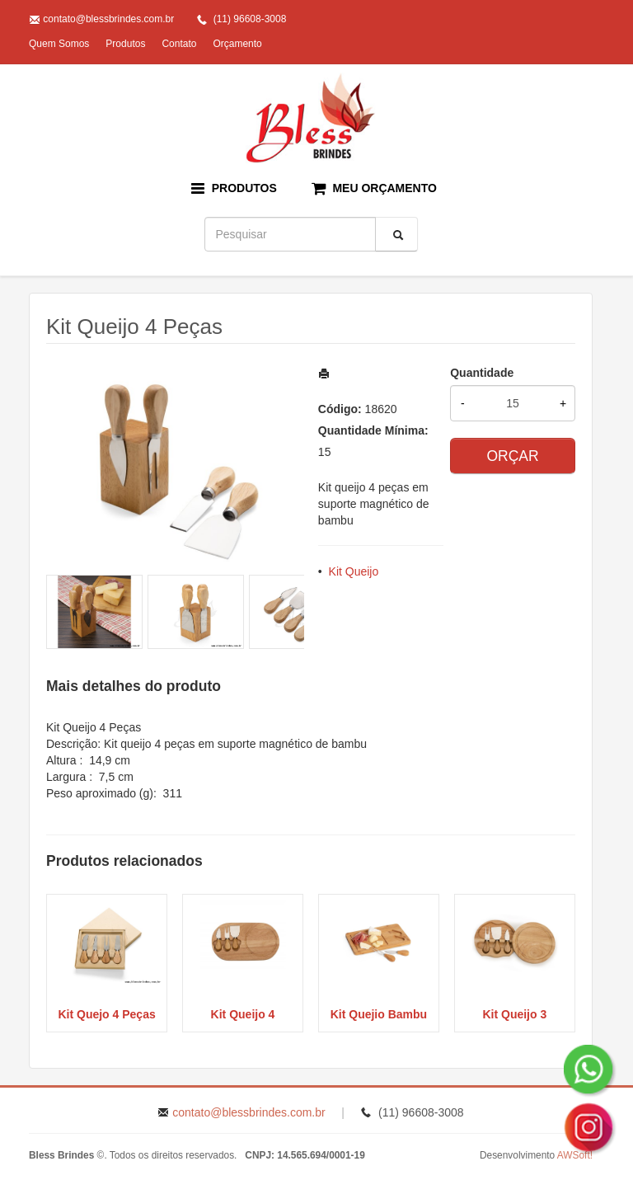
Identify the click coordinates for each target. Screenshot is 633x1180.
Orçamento (237, 43)
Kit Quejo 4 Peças (106, 1014)
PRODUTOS (234, 188)
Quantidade (481, 372)
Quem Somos (59, 43)
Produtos (125, 43)
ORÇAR (512, 456)
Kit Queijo (354, 571)
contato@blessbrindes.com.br (108, 19)
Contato (179, 43)
